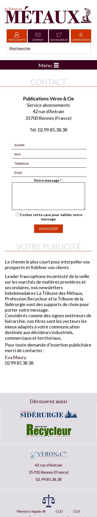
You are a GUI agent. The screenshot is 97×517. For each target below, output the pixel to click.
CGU (59, 511)
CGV (76, 511)
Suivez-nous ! (59, 36)
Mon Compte (16, 36)
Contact (38, 36)
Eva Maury (15, 362)
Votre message (46, 180)
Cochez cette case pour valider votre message (51, 221)
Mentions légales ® (31, 511)
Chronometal (81, 36)
